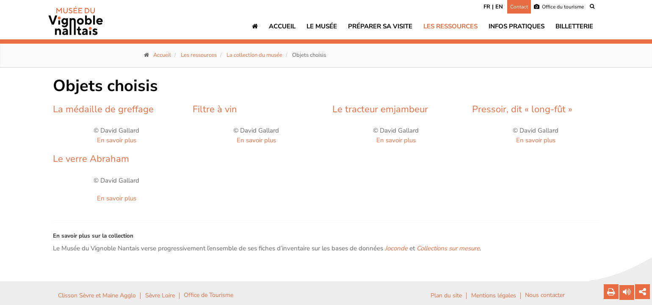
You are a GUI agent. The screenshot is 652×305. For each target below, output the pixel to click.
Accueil (282, 26)
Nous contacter (545, 295)
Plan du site (446, 295)
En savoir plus (116, 140)
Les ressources (450, 26)
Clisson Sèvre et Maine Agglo (97, 295)
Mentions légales (493, 295)
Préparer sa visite (380, 26)
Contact (519, 6)
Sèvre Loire (160, 295)
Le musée (322, 26)
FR (486, 7)
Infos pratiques (516, 26)
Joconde (396, 248)
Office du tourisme (559, 6)
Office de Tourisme (208, 295)
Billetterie (574, 26)
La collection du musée (254, 55)
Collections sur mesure (448, 248)
